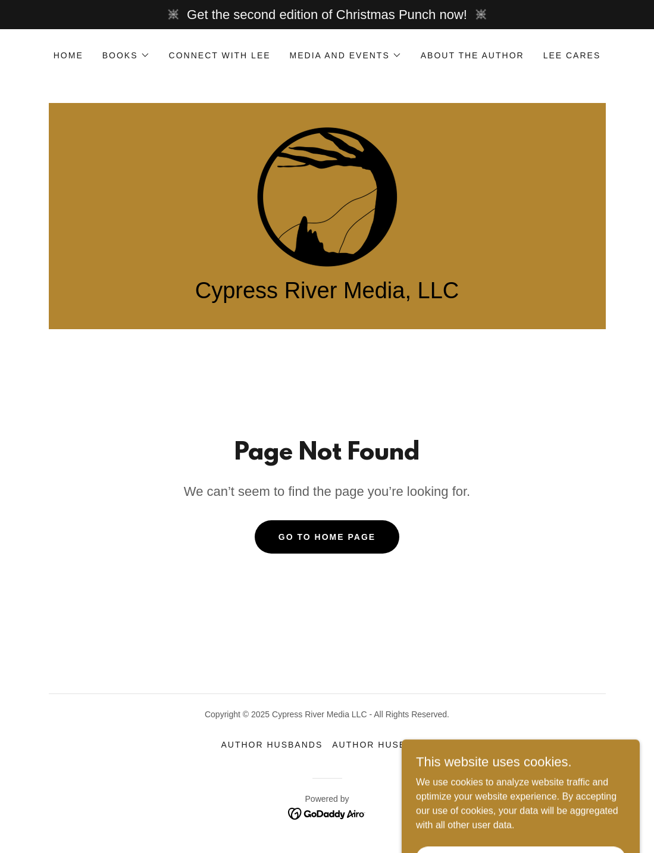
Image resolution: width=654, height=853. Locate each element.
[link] (327, 196)
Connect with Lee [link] (220, 55)
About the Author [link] (472, 55)
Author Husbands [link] (272, 744)
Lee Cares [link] (572, 55)
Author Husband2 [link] (382, 744)
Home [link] (68, 55)
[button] (126, 55)
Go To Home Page (327, 537)
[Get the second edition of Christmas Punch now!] (327, 14)
